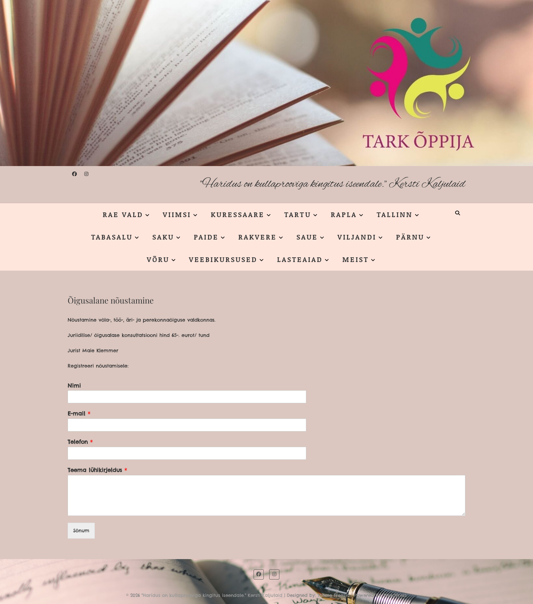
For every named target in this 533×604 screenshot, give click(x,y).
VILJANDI (357, 237)
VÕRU (158, 259)
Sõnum (81, 530)
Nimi (74, 385)
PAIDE (206, 237)
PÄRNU (410, 237)
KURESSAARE (237, 214)
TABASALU (112, 237)
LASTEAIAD (300, 259)
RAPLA (344, 214)
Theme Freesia (333, 595)
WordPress (395, 595)
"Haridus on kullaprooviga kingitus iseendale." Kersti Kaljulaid (332, 184)
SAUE (307, 237)
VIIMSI (177, 214)
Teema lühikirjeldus (97, 470)
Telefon (80, 441)
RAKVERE (257, 237)
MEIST (355, 259)
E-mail (79, 413)
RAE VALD (123, 214)
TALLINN (395, 214)
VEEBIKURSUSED (223, 259)
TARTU (297, 214)
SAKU (163, 237)
